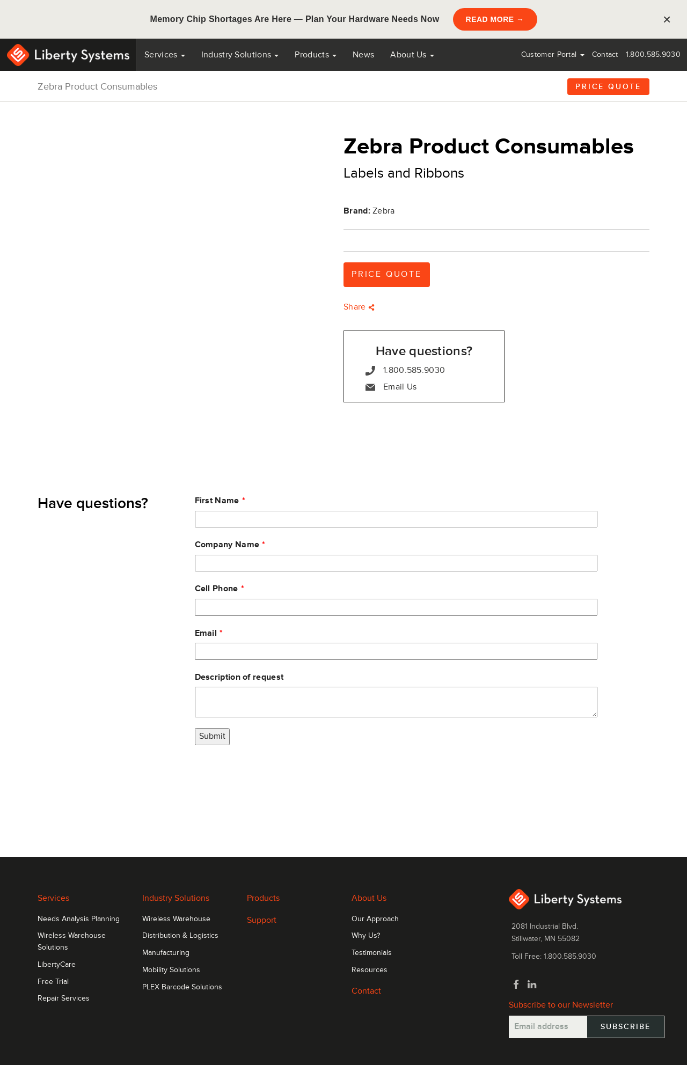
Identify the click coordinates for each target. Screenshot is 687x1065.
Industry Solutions (240, 54)
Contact (605, 54)
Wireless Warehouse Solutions (72, 941)
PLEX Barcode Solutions (182, 987)
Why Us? (366, 935)
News (363, 54)
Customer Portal (552, 54)
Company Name (227, 544)
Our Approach (375, 919)
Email (206, 633)
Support (261, 920)
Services (164, 54)
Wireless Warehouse (176, 919)
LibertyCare (57, 964)
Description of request (239, 677)
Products (263, 898)
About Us (412, 54)
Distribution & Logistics (180, 935)
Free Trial (53, 982)
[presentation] (276, 777)
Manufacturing (165, 953)
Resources (370, 970)
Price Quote (608, 86)
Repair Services (64, 998)
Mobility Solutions (171, 970)
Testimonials (372, 953)
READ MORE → (495, 19)
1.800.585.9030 (653, 54)
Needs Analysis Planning (79, 919)
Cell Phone (216, 588)
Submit (212, 736)
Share (359, 307)
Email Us (391, 387)
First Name (217, 500)
